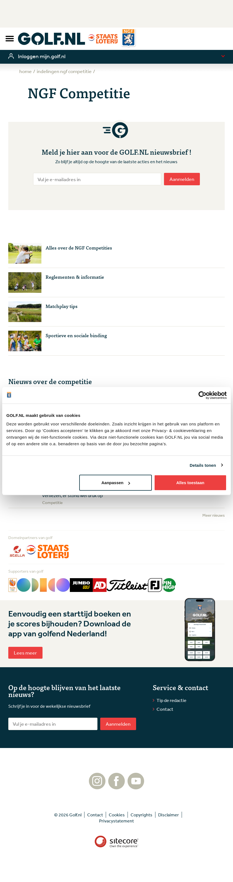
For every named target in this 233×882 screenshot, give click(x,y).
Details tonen (203, 465)
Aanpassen (115, 482)
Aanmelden (182, 179)
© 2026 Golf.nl (67, 814)
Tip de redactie (171, 700)
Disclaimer (168, 814)
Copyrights (141, 814)
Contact (165, 709)
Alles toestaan (190, 482)
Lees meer (25, 653)
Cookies (117, 814)
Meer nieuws (213, 515)
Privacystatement (116, 821)
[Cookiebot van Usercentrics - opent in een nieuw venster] (202, 395)
